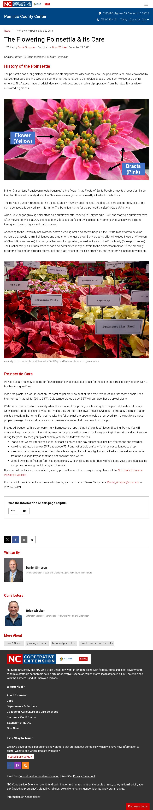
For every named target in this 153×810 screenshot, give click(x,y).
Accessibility (32, 796)
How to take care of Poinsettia (96, 643)
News (7, 30)
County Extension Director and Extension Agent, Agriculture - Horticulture (59, 573)
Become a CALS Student (22, 717)
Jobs (10, 700)
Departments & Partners (22, 706)
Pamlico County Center (25, 16)
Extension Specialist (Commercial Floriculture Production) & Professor (57, 616)
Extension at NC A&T (20, 722)
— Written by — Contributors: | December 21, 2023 (47, 47)
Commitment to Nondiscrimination (39, 776)
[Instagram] (17, 765)
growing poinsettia (37, 643)
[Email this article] (24, 539)
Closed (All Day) (139, 19)
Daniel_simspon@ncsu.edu (123, 482)
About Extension (17, 695)
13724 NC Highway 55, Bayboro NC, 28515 (123, 13)
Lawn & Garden (14, 643)
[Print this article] (32, 539)
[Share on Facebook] (15, 539)
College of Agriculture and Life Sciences (32, 711)
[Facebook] (10, 765)
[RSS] (25, 765)
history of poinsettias (63, 643)
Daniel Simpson (26, 47)
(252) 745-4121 (106, 19)
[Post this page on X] (7, 539)
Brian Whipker (59, 47)
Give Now (13, 728)
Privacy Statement (84, 776)
